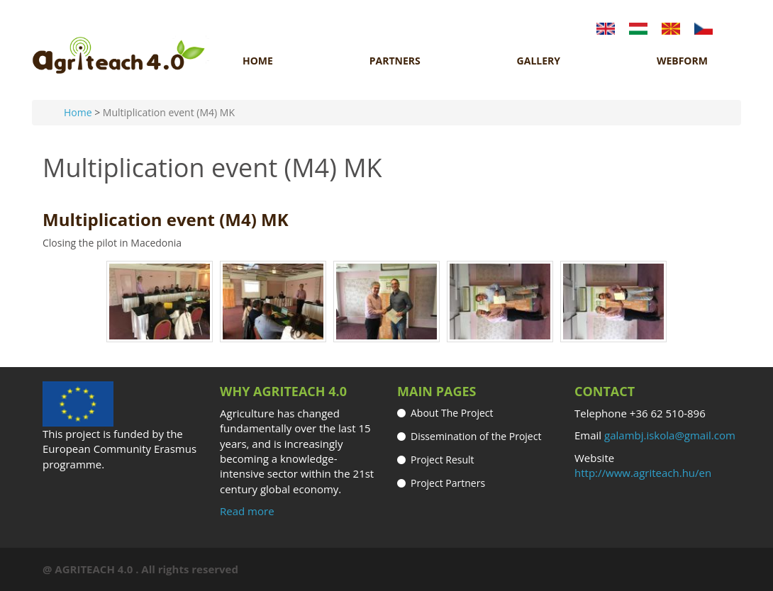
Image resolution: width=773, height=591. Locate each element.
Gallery (538, 61)
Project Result (442, 459)
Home (258, 61)
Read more (247, 511)
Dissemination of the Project (476, 436)
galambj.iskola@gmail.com (669, 435)
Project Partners (448, 483)
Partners (395, 61)
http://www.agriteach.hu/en (642, 473)
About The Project (452, 413)
